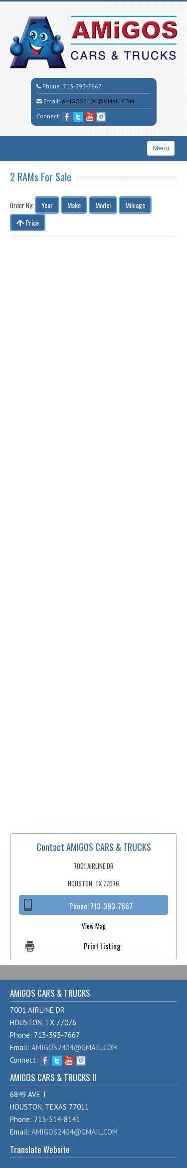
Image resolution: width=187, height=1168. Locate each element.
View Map (94, 926)
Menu (161, 148)
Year (47, 205)
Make (74, 205)
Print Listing (102, 945)
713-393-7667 (82, 86)
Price (27, 222)
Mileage (135, 205)
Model (103, 205)
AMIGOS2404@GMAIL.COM (98, 101)
